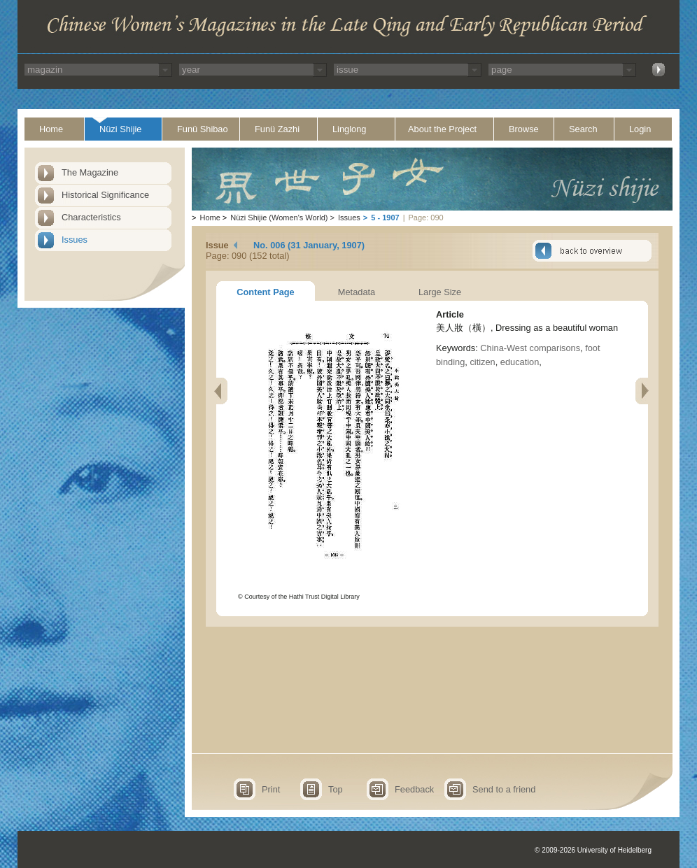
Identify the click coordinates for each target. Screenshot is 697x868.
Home (51, 129)
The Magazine (90, 172)
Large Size (439, 292)
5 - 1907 (385, 217)
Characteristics (91, 217)
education (520, 362)
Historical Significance (105, 195)
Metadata (356, 292)
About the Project (442, 129)
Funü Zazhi (277, 129)
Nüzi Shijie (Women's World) (279, 217)
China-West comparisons (530, 348)
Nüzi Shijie (120, 129)
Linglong (349, 129)
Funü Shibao (202, 129)
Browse (524, 129)
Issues (74, 239)
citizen (482, 362)
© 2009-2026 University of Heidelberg (593, 850)
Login (640, 129)
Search (583, 129)
